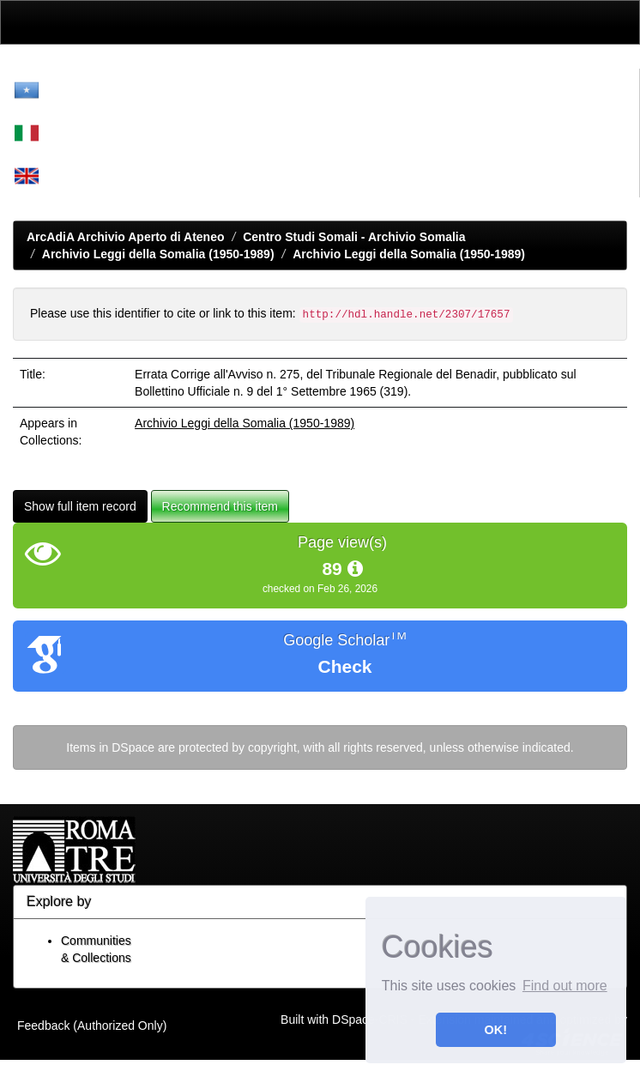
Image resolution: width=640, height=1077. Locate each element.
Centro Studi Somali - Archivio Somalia (354, 237)
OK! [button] (496, 1030)
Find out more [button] (564, 985)
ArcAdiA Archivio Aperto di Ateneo (126, 237)
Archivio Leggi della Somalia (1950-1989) (158, 254)
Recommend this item (220, 506)
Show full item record (80, 506)
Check (344, 666)
